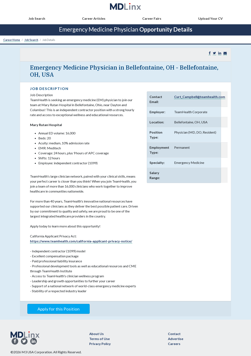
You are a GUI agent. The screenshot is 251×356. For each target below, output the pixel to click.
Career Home (11, 40)
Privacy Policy (100, 344)
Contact (174, 334)
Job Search (36, 18)
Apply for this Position (58, 308)
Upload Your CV (210, 18)
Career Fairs (151, 18)
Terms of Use (99, 339)
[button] (225, 53)
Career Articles (93, 18)
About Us (96, 334)
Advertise (175, 339)
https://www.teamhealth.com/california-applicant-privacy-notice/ (81, 241)
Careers (174, 344)
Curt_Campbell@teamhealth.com (199, 97)
